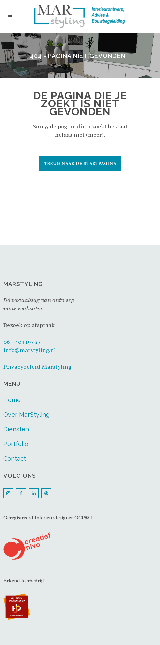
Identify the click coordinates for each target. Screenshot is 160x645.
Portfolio (15, 443)
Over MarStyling (26, 414)
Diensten (16, 429)
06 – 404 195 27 (21, 341)
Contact (14, 458)
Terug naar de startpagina (80, 163)
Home (12, 399)
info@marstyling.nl (29, 350)
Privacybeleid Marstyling (37, 366)
